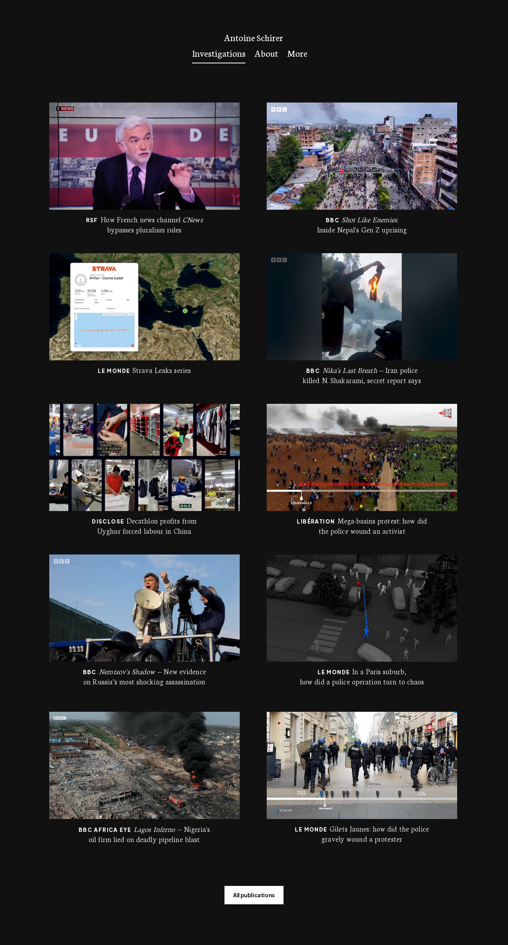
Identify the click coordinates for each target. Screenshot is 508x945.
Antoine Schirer (253, 37)
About (266, 53)
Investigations (219, 53)
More (297, 53)
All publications (254, 894)
